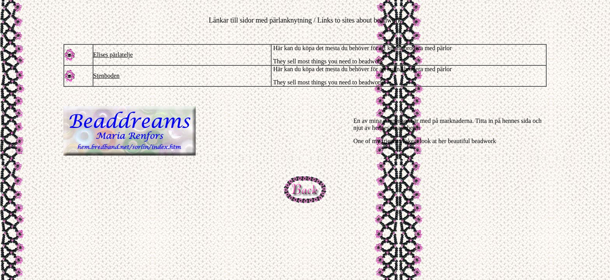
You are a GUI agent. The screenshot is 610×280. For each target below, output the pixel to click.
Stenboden (106, 75)
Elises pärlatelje (113, 54)
